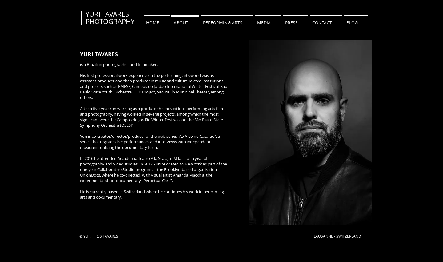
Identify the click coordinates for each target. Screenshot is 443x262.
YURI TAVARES (107, 14)
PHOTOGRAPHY (110, 21)
